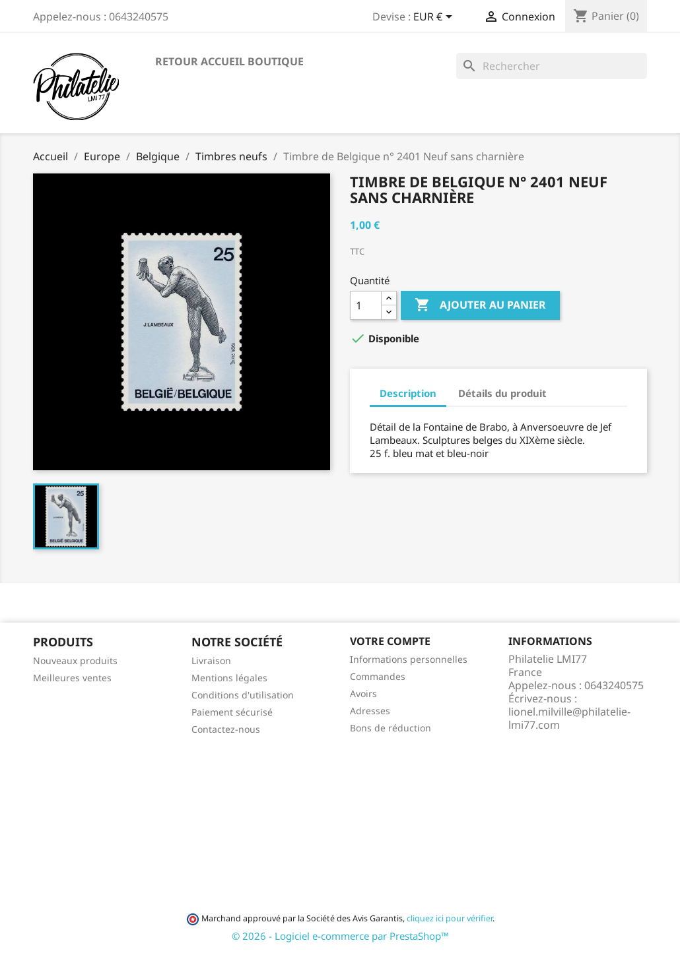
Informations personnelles (408, 659)
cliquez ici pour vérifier (450, 918)
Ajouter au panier (480, 305)
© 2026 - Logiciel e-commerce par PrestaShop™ (340, 935)
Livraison (211, 660)
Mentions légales (229, 677)
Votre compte (390, 641)
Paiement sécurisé (232, 712)
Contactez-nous (225, 729)
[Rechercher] (551, 66)
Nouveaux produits (75, 660)
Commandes (377, 676)
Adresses (370, 710)
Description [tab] (408, 393)
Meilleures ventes (72, 677)
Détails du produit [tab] (502, 393)
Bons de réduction (390, 728)
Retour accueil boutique (229, 61)
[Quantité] (366, 305)
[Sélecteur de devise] (435, 18)
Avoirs (363, 693)
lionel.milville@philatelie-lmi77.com (569, 718)
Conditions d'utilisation (242, 695)
